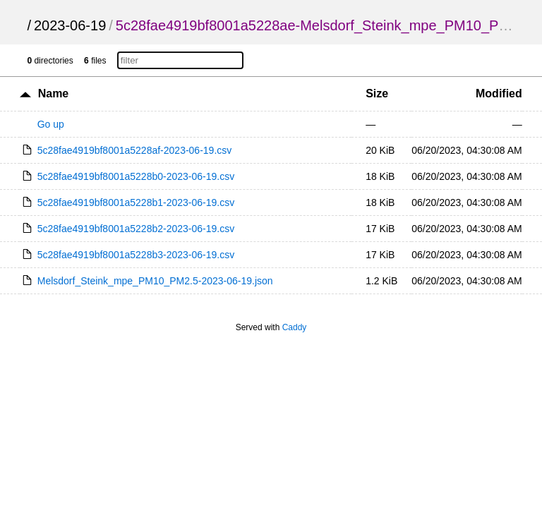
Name (53, 93)
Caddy (294, 327)
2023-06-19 (70, 25)
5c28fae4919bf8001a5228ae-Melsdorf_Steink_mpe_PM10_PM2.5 (323, 25)
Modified (499, 93)
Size (377, 93)
